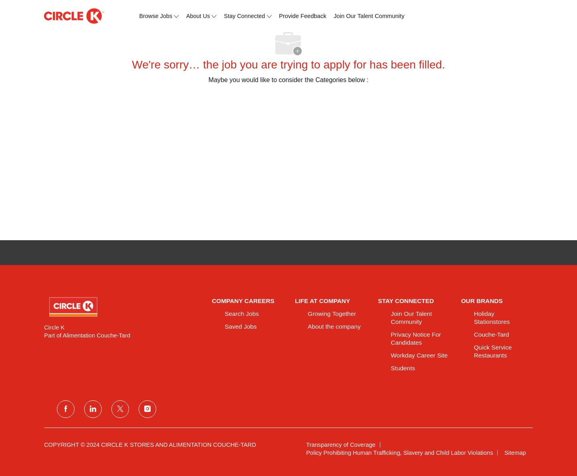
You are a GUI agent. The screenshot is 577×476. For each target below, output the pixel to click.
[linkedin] (93, 409)
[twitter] (120, 409)
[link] (122, 307)
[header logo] (74, 16)
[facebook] (66, 409)
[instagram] (147, 409)
